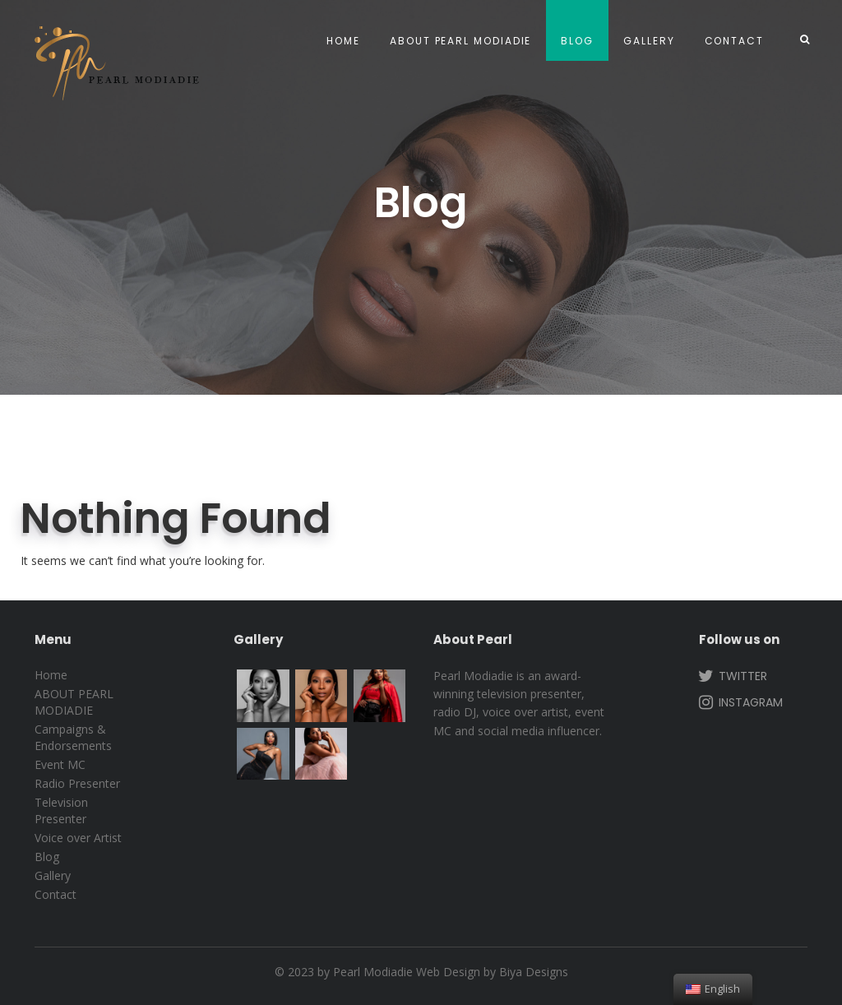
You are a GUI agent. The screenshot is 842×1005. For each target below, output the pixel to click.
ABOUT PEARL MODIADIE (460, 41)
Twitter (731, 675)
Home (343, 41)
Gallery (648, 41)
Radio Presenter (77, 783)
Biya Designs (533, 972)
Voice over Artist (78, 837)
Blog (577, 41)
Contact (734, 41)
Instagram (739, 701)
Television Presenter (61, 810)
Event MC (60, 764)
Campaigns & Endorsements (73, 737)
